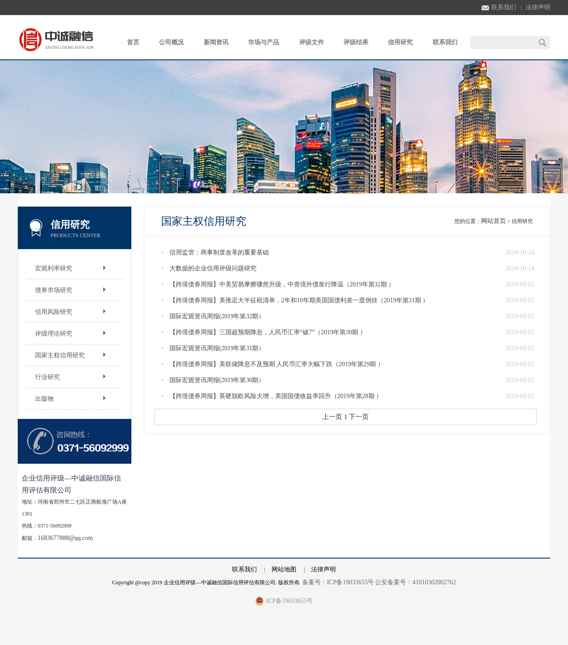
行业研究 (47, 377)
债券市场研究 (53, 290)
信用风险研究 (53, 312)
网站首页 (493, 221)
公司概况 (171, 42)
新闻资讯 (216, 42)
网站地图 (284, 569)
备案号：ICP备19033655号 (338, 582)
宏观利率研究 (53, 268)
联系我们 (498, 7)
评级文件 (311, 42)
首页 (133, 42)
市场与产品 (263, 42)
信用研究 (400, 42)
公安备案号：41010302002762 (415, 582)
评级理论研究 (53, 333)
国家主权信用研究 (60, 355)
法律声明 (537, 7)
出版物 (44, 398)
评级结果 (355, 42)
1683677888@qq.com (65, 538)
